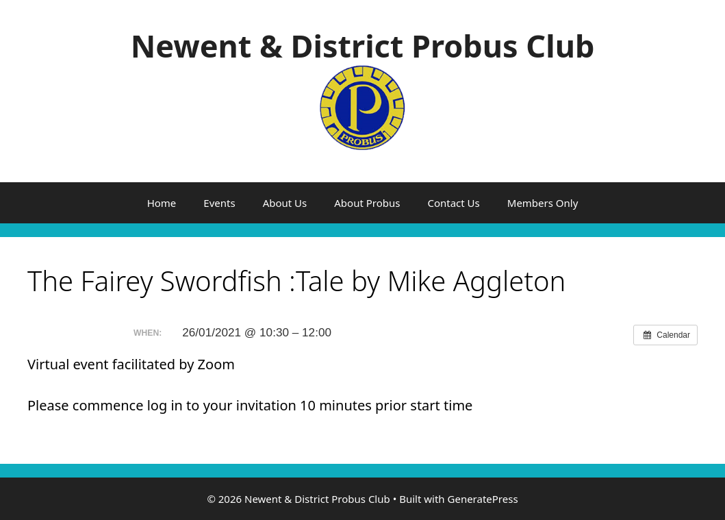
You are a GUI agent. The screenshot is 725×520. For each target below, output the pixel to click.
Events (219, 203)
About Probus (367, 203)
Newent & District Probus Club (363, 45)
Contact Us (453, 203)
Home (162, 203)
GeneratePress (483, 499)
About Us (285, 203)
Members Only (542, 203)
